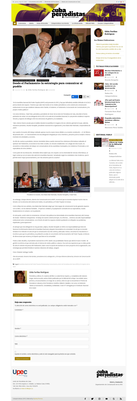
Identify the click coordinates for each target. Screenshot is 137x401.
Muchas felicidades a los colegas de (113, 73)
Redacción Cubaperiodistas (111, 94)
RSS (119, 399)
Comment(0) (51, 90)
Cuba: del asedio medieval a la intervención (111, 86)
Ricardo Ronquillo (111, 80)
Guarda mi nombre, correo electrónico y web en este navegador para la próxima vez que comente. (45, 354)
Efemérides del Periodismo (52, 2)
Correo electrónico (21, 336)
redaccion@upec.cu (27, 388)
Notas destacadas (42, 23)
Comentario (19, 310)
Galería (31, 23)
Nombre (18, 328)
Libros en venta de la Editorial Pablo (116, 144)
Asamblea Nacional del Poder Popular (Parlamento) (34, 264)
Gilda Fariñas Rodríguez (36, 90)
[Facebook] (74, 96)
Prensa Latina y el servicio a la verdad (107, 53)
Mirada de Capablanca (22, 295)
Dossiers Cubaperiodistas (105, 23)
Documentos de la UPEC (35, 2)
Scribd (113, 399)
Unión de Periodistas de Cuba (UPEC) (68, 264)
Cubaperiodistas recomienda (60, 23)
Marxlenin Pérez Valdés (114, 127)
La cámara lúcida (77, 23)
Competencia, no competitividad (82, 295)
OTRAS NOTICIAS (42, 80)
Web (16, 344)
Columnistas (22, 23)
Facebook (85, 399)
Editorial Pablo (90, 23)
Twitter (92, 399)
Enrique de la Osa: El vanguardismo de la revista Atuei (108, 59)
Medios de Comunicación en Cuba (71, 2)
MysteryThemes (38, 398)
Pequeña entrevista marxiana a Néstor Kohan (113, 120)
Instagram (99, 399)
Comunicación (53, 264)
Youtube (106, 399)
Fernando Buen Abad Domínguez (113, 112)
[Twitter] (80, 96)
